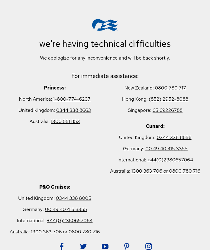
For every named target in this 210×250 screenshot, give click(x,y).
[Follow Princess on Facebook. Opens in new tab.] (61, 246)
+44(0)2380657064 (170, 160)
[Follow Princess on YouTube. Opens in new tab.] (105, 246)
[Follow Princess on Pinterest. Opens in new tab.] (127, 246)
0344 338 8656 (174, 137)
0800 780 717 (170, 88)
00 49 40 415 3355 (166, 148)
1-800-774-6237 (72, 99)
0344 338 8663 (73, 110)
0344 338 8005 (73, 198)
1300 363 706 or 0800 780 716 (165, 171)
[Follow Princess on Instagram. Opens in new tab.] (148, 246)
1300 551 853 (65, 121)
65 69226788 (168, 110)
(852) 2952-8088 (168, 99)
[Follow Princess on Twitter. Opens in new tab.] (83, 246)
